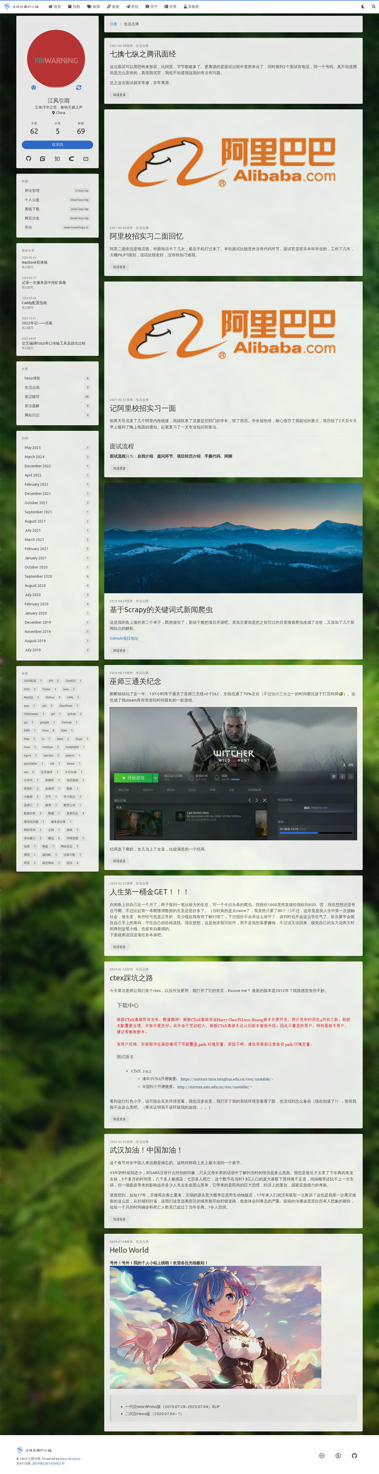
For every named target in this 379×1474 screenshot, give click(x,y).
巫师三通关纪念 (135, 681)
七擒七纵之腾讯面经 (143, 54)
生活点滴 (142, 45)
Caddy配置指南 (34, 303)
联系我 (57, 144)
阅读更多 (119, 94)
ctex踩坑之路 (131, 978)
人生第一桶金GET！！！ (150, 892)
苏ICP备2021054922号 (48, 1463)
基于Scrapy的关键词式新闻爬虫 (161, 609)
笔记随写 (27, 267)
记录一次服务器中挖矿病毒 (44, 282)
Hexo (64, 1458)
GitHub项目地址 (124, 638)
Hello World (129, 1250)
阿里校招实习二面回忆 (146, 236)
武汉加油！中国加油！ (146, 1150)
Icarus (76, 1458)
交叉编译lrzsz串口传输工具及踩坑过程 (54, 343)
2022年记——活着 (37, 323)
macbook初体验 (35, 262)
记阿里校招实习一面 (143, 408)
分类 (113, 24)
